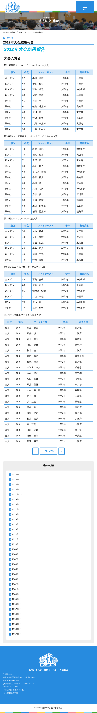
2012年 (15, 534)
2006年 (15, 564)
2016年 (15, 514)
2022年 (15, 489)
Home (6, 32)
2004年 (15, 574)
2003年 (15, 579)
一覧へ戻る (48, 451)
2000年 (15, 594)
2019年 (15, 499)
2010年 (15, 544)
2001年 (15, 589)
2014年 (15, 524)
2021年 (15, 494)
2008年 (15, 554)
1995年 (15, 619)
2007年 (15, 559)
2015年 (15, 519)
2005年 (15, 569)
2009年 (15, 549)
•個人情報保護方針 (10, 693)
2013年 (15, 529)
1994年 (15, 624)
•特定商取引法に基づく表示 (14, 690)
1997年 (15, 609)
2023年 (15, 484)
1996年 (15, 614)
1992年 (15, 634)
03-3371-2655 (13, 680)
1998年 (15, 604)
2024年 (15, 479)
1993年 (15, 629)
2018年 (15, 504)
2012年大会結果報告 (34, 32)
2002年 (15, 584)
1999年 (15, 599)
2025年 (15, 474)
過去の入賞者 (17, 32)
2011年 (15, 539)
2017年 (15, 509)
